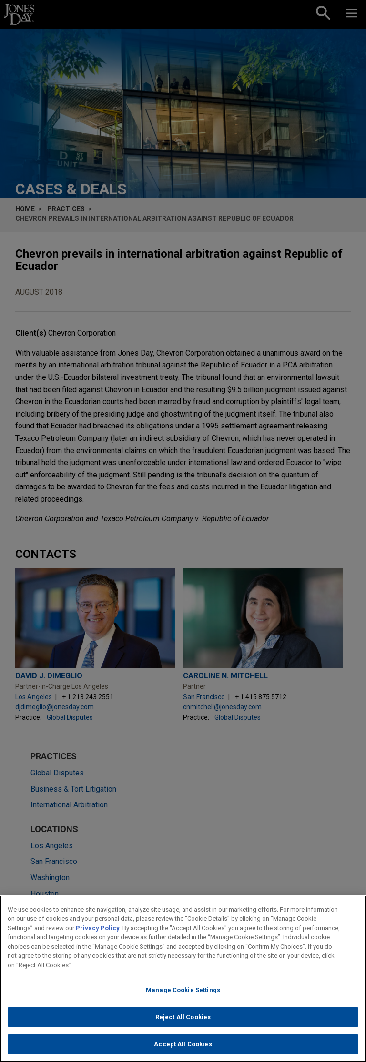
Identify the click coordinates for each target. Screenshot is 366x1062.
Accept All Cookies (183, 1047)
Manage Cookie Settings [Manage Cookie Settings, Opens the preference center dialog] (183, 992)
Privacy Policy (98, 930)
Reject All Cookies (183, 1019)
